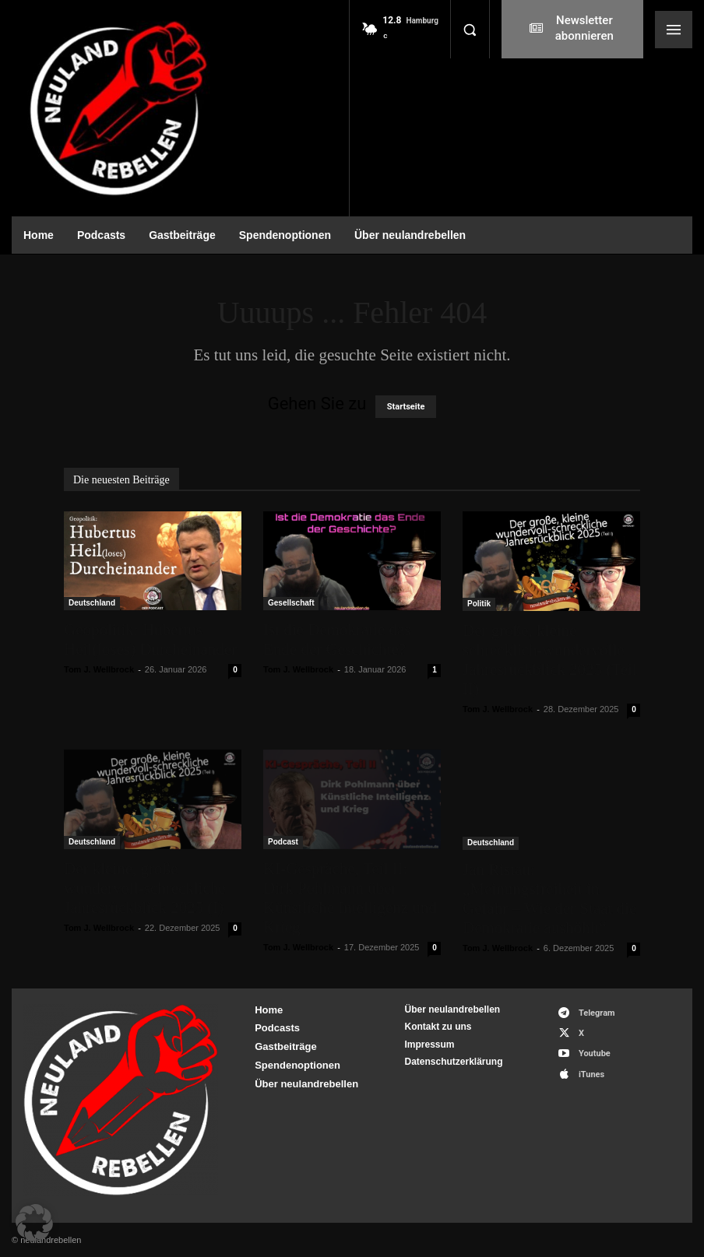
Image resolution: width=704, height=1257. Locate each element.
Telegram (597, 1013)
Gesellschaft (291, 603)
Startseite (406, 407)
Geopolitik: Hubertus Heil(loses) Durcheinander (150, 639)
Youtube (595, 1053)
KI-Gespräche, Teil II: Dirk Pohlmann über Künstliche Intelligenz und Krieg (350, 897)
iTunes (591, 1074)
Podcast (283, 841)
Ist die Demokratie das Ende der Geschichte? (337, 639)
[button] (469, 29)
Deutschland (92, 603)
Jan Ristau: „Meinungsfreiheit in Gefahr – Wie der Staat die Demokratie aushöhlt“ (549, 898)
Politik (479, 603)
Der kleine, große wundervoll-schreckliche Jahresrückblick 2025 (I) (145, 888)
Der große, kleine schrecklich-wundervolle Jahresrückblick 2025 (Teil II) (550, 659)
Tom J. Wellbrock (99, 669)
